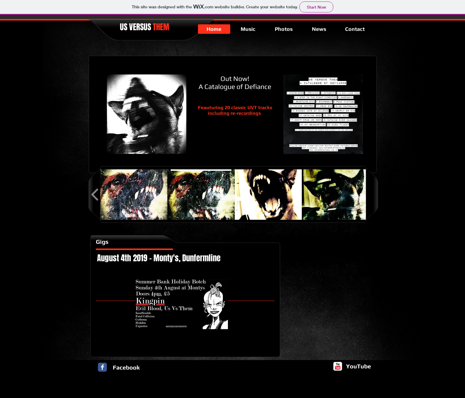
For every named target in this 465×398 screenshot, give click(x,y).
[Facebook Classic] (102, 367)
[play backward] (95, 194)
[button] (134, 194)
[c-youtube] (337, 366)
